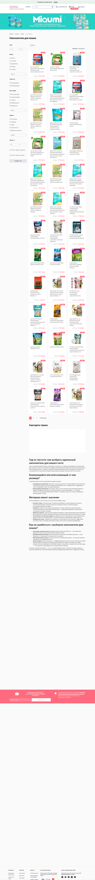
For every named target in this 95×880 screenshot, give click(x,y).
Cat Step (13, 69)
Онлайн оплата (34, 873)
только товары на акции (17, 154)
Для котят (21, 875)
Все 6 (18, 110)
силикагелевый (15, 96)
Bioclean (13, 66)
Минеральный (15, 102)
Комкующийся (15, 82)
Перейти (56, 1)
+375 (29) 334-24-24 (62, 6)
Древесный (14, 105)
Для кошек (22, 873)
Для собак (21, 878)
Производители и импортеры (34, 876)
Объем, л (12, 139)
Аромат (12, 115)
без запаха (14, 118)
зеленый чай (14, 127)
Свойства (12, 78)
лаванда (13, 121)
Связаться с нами (11, 878)
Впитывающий (15, 85)
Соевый (13, 99)
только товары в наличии (18, 149)
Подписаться (41, 699)
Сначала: (74, 48)
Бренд (11, 54)
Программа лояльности (11, 874)
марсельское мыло (16, 130)
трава (12, 124)
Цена (11, 44)
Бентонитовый (15, 94)
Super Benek (14, 63)
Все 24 (18, 135)
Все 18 (18, 73)
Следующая (43, 417)
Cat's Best (13, 60)
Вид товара (13, 90)
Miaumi (13, 57)
